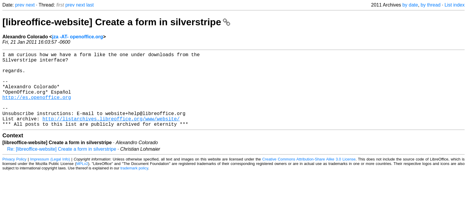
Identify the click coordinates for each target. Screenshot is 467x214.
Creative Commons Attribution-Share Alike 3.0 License (309, 176)
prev (19, 4)
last (90, 4)
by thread (430, 4)
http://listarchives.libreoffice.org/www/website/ (111, 134)
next (30, 4)
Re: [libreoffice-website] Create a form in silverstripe (61, 165)
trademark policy (134, 184)
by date (410, 4)
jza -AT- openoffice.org (77, 36)
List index (454, 4)
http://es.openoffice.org (36, 108)
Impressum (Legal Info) (50, 176)
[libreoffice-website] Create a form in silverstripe (116, 22)
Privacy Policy (14, 176)
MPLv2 (82, 180)
